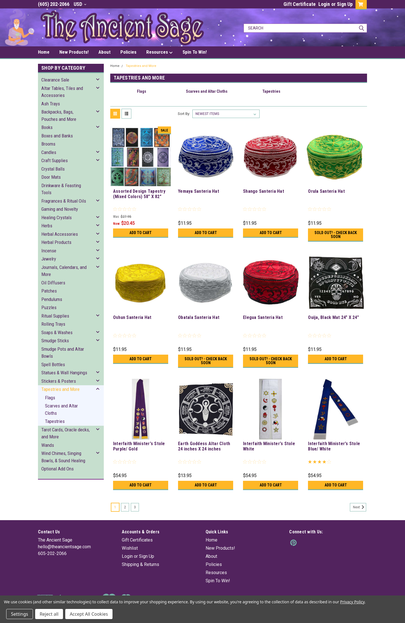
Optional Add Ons (57, 469)
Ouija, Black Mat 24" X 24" (333, 317)
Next (359, 507)
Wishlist (130, 548)
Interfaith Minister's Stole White (269, 446)
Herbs (46, 225)
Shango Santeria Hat (263, 191)
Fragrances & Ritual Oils (63, 201)
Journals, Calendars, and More (64, 270)
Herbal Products (56, 242)
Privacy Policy (352, 601)
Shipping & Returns (140, 564)
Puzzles (49, 307)
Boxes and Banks (57, 136)
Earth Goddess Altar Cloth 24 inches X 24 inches (204, 446)
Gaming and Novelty (59, 209)
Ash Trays (50, 104)
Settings (19, 614)
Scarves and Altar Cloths (61, 409)
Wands (47, 445)
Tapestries (55, 421)
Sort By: (184, 114)
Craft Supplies (54, 160)
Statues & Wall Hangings (64, 372)
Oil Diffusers (53, 283)
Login (324, 4)
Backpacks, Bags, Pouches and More (58, 115)
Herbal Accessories (59, 234)
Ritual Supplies (55, 316)
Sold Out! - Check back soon (335, 234)
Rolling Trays (53, 324)
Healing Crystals (56, 217)
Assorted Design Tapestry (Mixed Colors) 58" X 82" (139, 194)
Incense (48, 250)
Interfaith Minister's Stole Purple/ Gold (139, 446)
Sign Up (345, 4)
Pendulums (51, 299)
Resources (159, 52)
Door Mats (51, 177)
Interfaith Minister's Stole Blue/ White (334, 446)
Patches (49, 291)
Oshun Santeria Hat (132, 317)
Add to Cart (140, 232)
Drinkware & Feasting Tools (61, 189)
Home (44, 52)
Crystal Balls (53, 169)
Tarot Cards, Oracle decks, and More (65, 433)
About (104, 52)
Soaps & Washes (57, 332)
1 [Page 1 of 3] (115, 507)
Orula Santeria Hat (326, 191)
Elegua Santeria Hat (263, 317)
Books (47, 127)
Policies (128, 52)
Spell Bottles (53, 364)
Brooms (48, 144)
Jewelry (48, 259)
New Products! (74, 52)
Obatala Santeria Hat (198, 317)
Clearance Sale (55, 80)
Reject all (49, 614)
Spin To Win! (195, 52)
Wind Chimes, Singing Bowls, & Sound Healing (63, 456)
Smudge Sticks (55, 340)
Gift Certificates (137, 540)
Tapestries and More (60, 389)
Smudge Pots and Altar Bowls (62, 352)
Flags (50, 397)
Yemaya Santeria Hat (198, 191)
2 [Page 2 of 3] (125, 507)
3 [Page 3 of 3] (135, 507)
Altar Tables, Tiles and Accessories (62, 91)
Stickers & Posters (58, 381)
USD (80, 4)
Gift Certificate (300, 4)
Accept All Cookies (89, 614)
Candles (48, 152)
